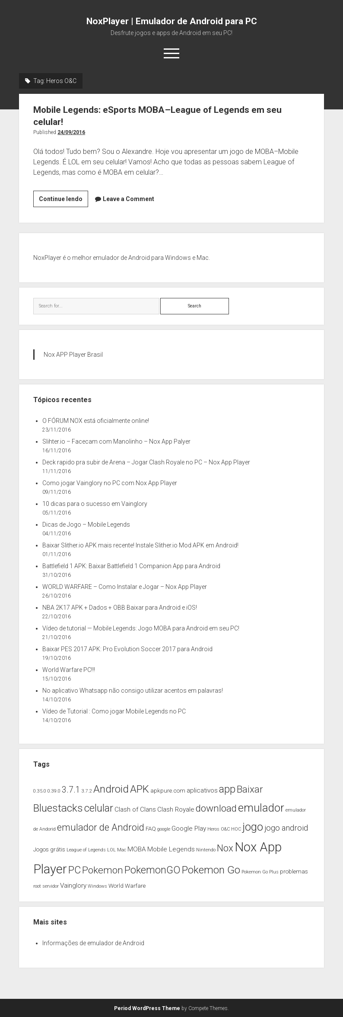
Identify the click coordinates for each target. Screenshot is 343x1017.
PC (74, 870)
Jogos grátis (49, 849)
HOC (236, 829)
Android (111, 789)
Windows (97, 886)
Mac (121, 850)
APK (139, 789)
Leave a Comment (128, 198)
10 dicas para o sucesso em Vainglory (94, 503)
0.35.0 (39, 791)
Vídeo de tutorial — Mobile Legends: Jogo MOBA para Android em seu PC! (140, 628)
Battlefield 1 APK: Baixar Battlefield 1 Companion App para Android (131, 566)
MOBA (136, 849)
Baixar (250, 789)
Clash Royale (175, 809)
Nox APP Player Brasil (73, 354)
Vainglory (73, 885)
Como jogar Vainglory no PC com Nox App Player (109, 483)
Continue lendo (63, 200)
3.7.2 (87, 791)
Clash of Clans (135, 809)
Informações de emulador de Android (93, 943)
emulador (261, 807)
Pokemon (102, 870)
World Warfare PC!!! (68, 669)
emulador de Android (100, 827)
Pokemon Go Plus (260, 872)
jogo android (286, 827)
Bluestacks (58, 808)
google (163, 829)
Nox (225, 848)
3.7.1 (71, 790)
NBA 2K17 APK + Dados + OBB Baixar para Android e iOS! (119, 607)
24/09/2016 (71, 132)
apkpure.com (167, 790)
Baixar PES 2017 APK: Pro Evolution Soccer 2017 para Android (127, 649)
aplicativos (202, 790)
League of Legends (86, 850)
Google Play (189, 828)
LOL (111, 850)
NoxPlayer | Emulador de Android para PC (171, 21)
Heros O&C (218, 829)
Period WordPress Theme (147, 1008)
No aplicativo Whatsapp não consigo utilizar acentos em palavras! (132, 690)
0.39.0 (54, 791)
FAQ (151, 828)
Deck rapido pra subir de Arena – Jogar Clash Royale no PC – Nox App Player (146, 462)
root (37, 886)
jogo (252, 826)
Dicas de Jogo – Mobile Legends (86, 524)
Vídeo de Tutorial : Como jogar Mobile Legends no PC (114, 711)
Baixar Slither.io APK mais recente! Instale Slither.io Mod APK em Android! (140, 545)
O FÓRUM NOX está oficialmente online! (95, 420)
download (216, 808)
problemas (294, 871)
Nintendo (206, 850)
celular (98, 808)
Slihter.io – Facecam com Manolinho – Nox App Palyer (116, 441)
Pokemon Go (211, 869)
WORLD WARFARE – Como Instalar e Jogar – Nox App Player (124, 586)
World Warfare (127, 885)
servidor (50, 886)
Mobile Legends (171, 849)
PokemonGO (152, 870)
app (227, 789)
